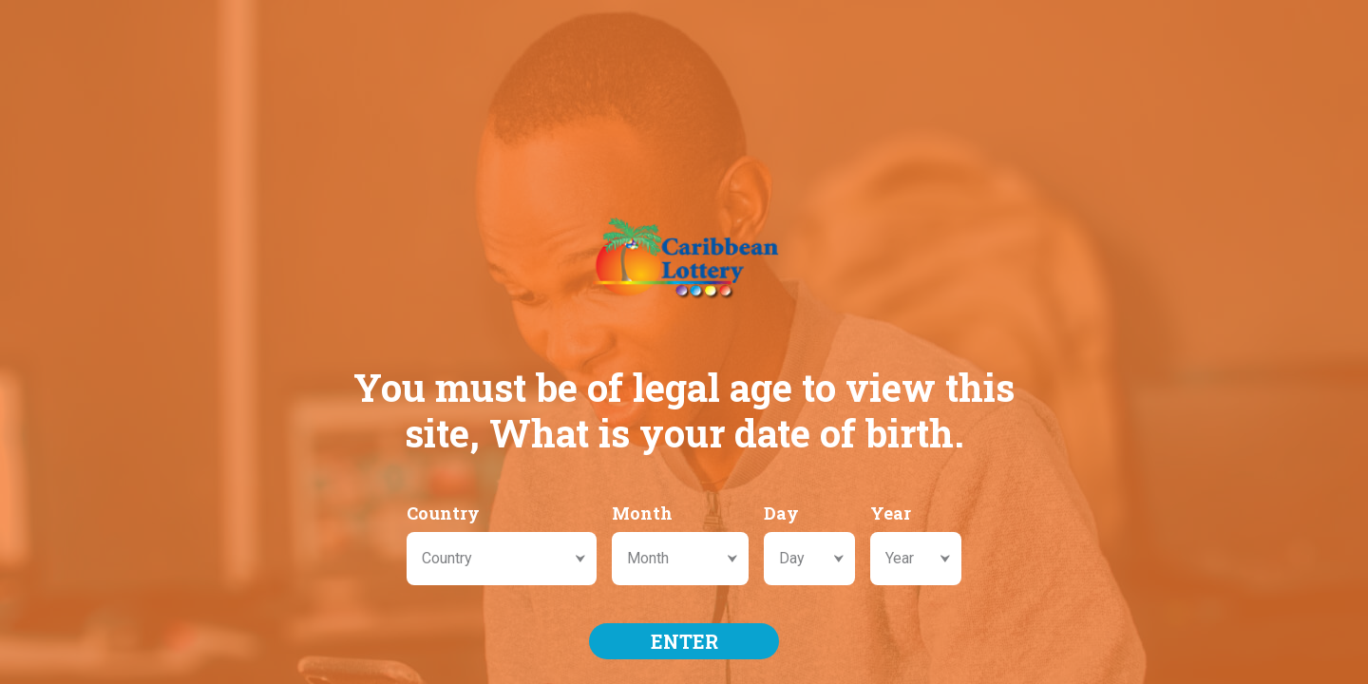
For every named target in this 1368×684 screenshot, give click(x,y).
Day (781, 513)
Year (890, 513)
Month (642, 513)
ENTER (684, 641)
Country (443, 513)
